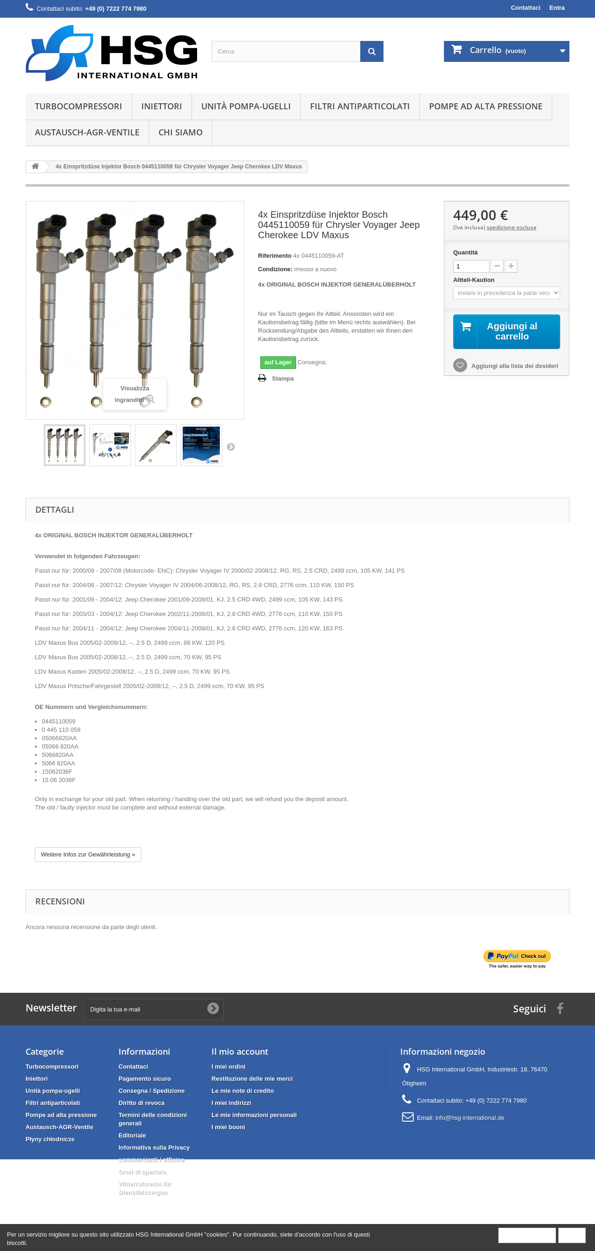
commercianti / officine (152, 1159)
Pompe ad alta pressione (485, 106)
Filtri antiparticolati (360, 106)
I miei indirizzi (231, 1102)
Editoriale (132, 1135)
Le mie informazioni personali (254, 1114)
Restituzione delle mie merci (252, 1078)
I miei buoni (228, 1127)
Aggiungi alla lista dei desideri (514, 365)
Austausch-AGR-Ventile (87, 132)
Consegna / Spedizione (152, 1090)
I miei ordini (228, 1066)
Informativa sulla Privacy (154, 1147)
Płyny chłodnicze (50, 1139)
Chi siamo (181, 132)
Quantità (465, 252)
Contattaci (526, 7)
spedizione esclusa (511, 227)
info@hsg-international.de (470, 1117)
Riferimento (274, 255)
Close (572, 1234)
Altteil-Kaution (474, 279)
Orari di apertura (142, 1171)
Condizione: (275, 269)
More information (527, 1234)
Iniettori (161, 106)
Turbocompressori (78, 106)
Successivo (230, 446)
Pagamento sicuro (145, 1078)
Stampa (283, 378)
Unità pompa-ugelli (246, 106)
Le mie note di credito (243, 1090)
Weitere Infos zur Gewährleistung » (88, 854)
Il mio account (240, 1051)
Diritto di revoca (142, 1102)
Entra (557, 7)
